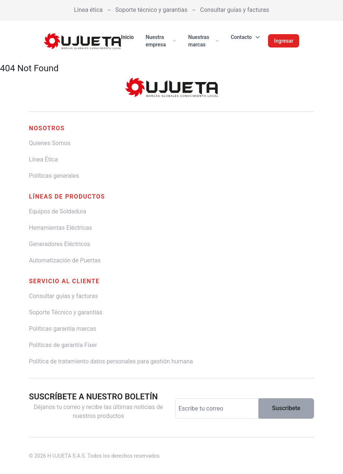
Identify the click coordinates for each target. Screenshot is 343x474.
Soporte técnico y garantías (151, 9)
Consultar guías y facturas (234, 9)
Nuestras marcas (203, 41)
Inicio (127, 37)
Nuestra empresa (161, 41)
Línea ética (88, 9)
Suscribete (286, 408)
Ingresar (283, 41)
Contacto (246, 37)
